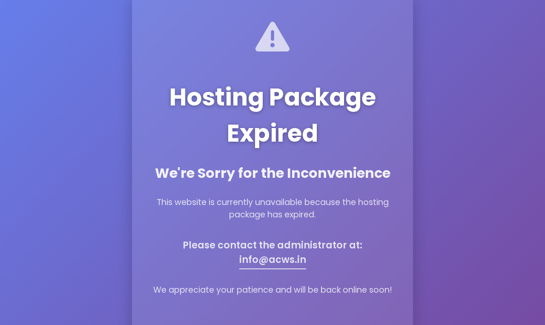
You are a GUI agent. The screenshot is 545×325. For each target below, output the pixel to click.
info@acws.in (272, 259)
